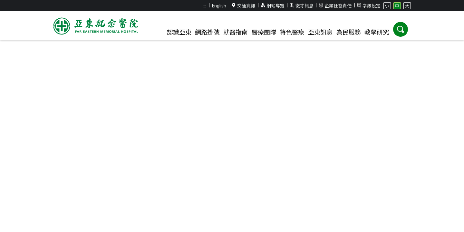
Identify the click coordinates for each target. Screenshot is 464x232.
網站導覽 (273, 5)
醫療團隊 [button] (264, 31)
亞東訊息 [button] (320, 31)
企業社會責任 (335, 5)
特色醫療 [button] (292, 31)
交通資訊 (244, 5)
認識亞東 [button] (179, 31)
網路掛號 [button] (207, 31)
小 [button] (387, 5)
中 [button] (397, 5)
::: (204, 5)
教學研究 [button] (376, 31)
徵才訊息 (302, 5)
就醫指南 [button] (235, 31)
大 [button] (407, 5)
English (219, 5)
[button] (400, 29)
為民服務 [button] (348, 31)
